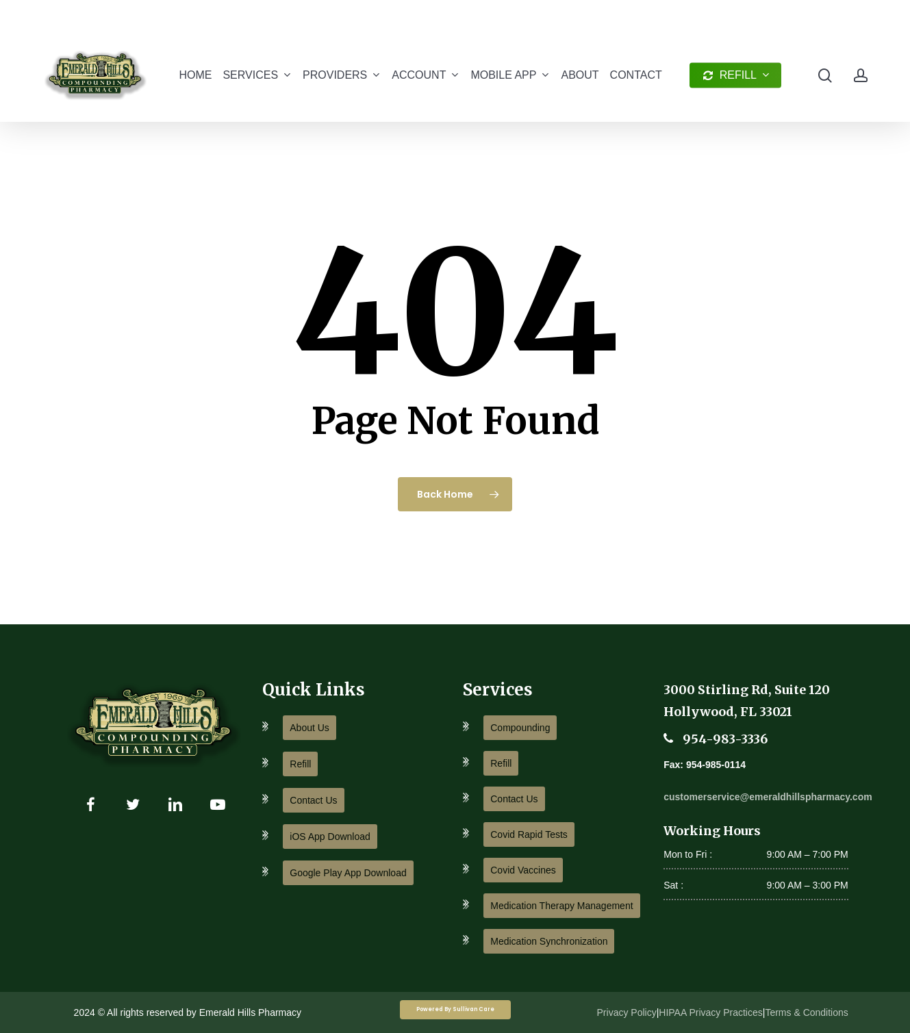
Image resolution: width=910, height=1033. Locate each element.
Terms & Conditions (806, 1012)
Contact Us (313, 800)
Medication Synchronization (548, 941)
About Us (309, 727)
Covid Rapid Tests (529, 834)
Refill (300, 763)
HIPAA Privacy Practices (710, 1012)
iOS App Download (330, 836)
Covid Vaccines (522, 870)
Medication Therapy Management (561, 905)
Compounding (520, 727)
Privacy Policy (627, 1012)
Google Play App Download (348, 872)
